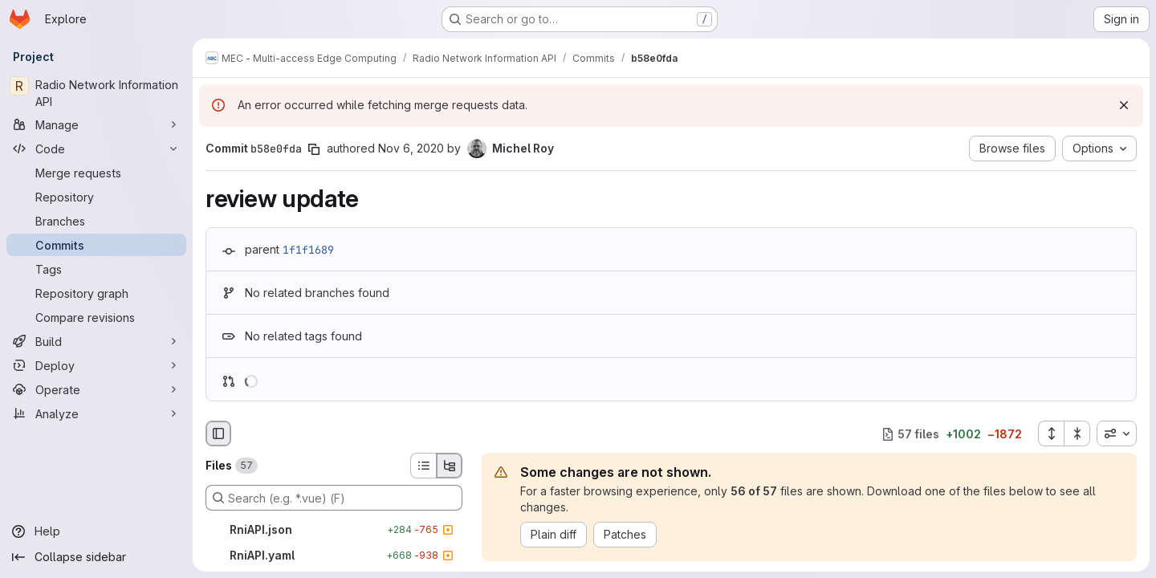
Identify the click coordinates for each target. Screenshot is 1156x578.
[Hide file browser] (218, 433)
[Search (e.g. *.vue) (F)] (334, 498)
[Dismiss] (1124, 105)
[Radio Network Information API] (96, 93)
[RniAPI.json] (334, 530)
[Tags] (96, 269)
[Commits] (96, 245)
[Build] (96, 341)
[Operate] (96, 389)
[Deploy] (96, 365)
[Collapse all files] (1077, 433)
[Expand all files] (1051, 433)
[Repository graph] (96, 293)
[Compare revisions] (96, 317)
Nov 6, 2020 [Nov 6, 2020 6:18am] (411, 148)
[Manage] (96, 124)
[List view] (423, 465)
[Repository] (96, 196)
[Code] (96, 148)
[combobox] (1117, 433)
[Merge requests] (96, 172)
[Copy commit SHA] (314, 149)
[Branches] (96, 221)
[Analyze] (96, 413)
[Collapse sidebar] (96, 557)
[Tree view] (449, 465)
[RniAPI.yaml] (334, 555)
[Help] (96, 531)
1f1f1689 (308, 249)
